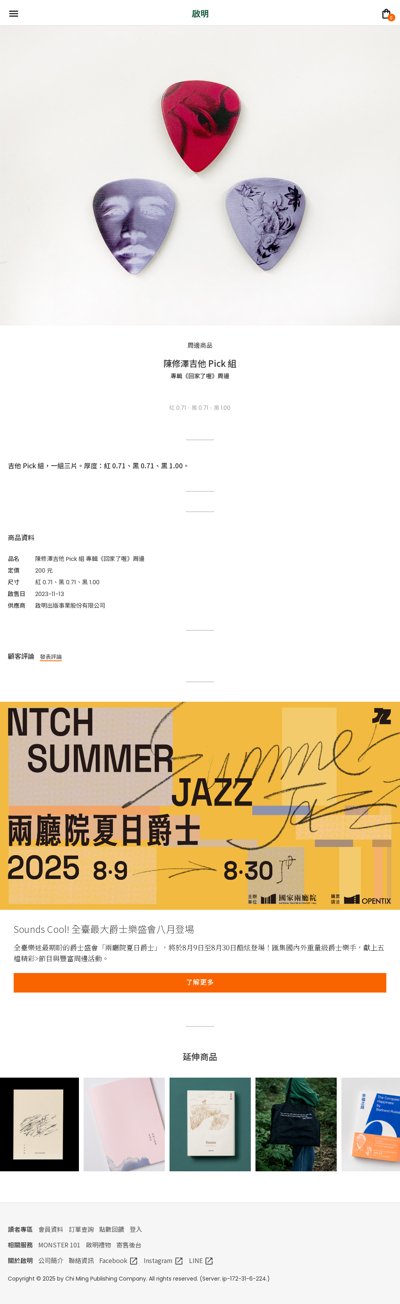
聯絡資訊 (81, 1260)
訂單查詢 (81, 1229)
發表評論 (51, 656)
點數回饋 (111, 1229)
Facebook (118, 1260)
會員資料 (50, 1229)
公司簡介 (50, 1260)
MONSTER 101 (59, 1244)
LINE (201, 1260)
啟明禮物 (98, 1244)
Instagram (164, 1260)
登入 (136, 1229)
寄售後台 (128, 1244)
